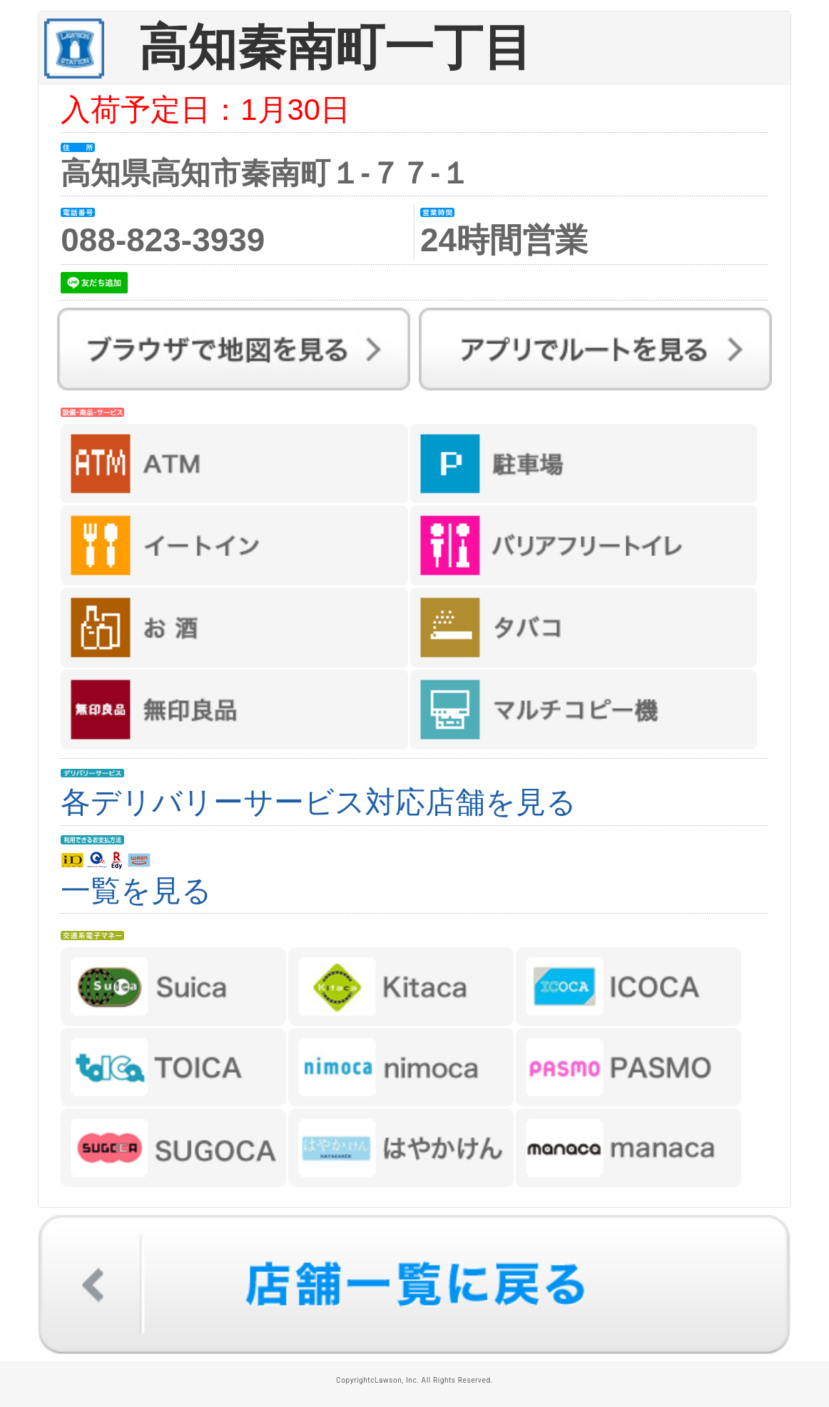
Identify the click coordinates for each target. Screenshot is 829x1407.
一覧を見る (136, 890)
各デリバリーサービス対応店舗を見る (318, 802)
